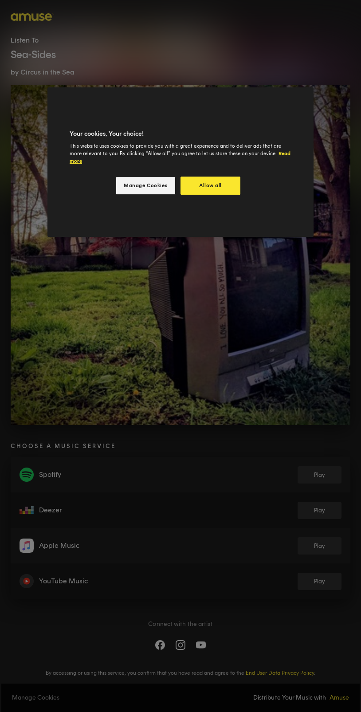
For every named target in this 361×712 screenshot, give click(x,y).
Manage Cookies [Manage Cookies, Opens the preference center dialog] (145, 185)
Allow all (210, 185)
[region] (180, 162)
